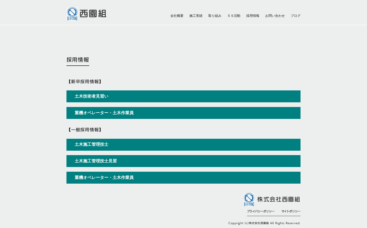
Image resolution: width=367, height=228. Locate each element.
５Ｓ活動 (233, 16)
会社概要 (177, 16)
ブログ (296, 16)
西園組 (93, 13)
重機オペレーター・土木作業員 (104, 177)
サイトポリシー (291, 211)
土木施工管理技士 (91, 144)
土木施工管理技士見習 (96, 161)
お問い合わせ (275, 16)
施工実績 (195, 16)
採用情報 (252, 16)
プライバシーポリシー (261, 211)
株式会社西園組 (279, 199)
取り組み (214, 16)
